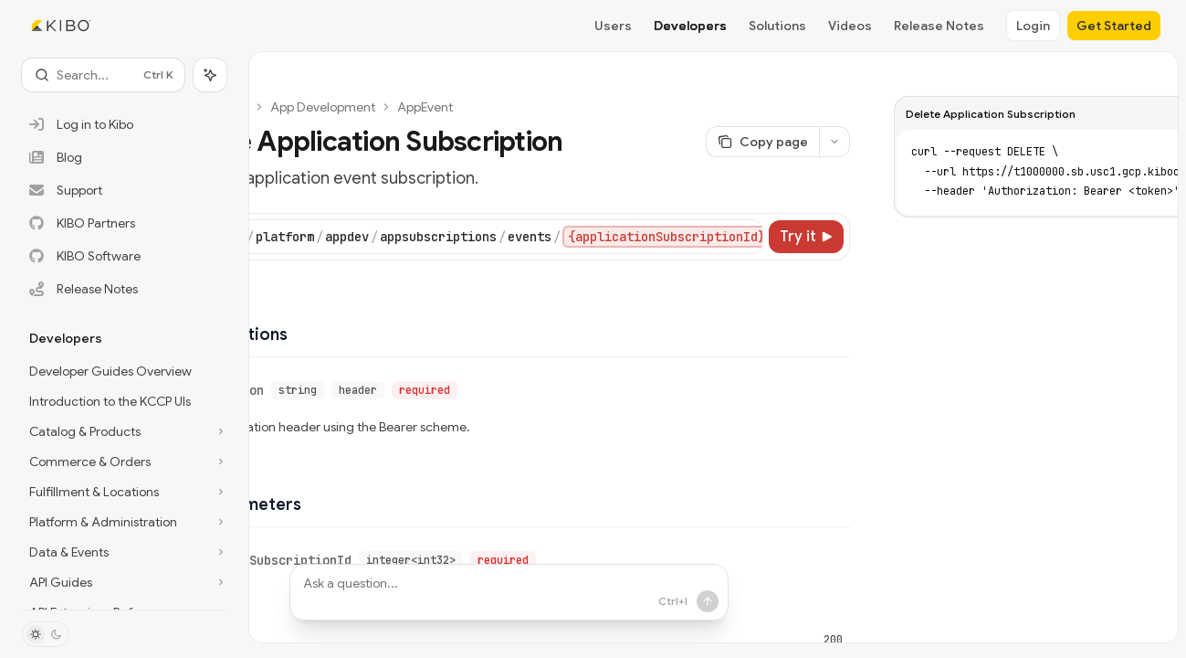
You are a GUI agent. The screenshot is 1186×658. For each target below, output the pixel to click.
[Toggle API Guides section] (124, 582)
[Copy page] (762, 141)
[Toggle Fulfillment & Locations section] (124, 491)
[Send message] (664, 601)
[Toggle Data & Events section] (124, 552)
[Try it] (806, 236)
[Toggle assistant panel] (210, 74)
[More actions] (834, 141)
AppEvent (425, 107)
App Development (322, 107)
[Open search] (103, 74)
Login (1033, 25)
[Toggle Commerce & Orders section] (124, 461)
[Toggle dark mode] (45, 634)
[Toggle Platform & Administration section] (124, 521)
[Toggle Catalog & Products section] (124, 431)
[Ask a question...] (509, 592)
